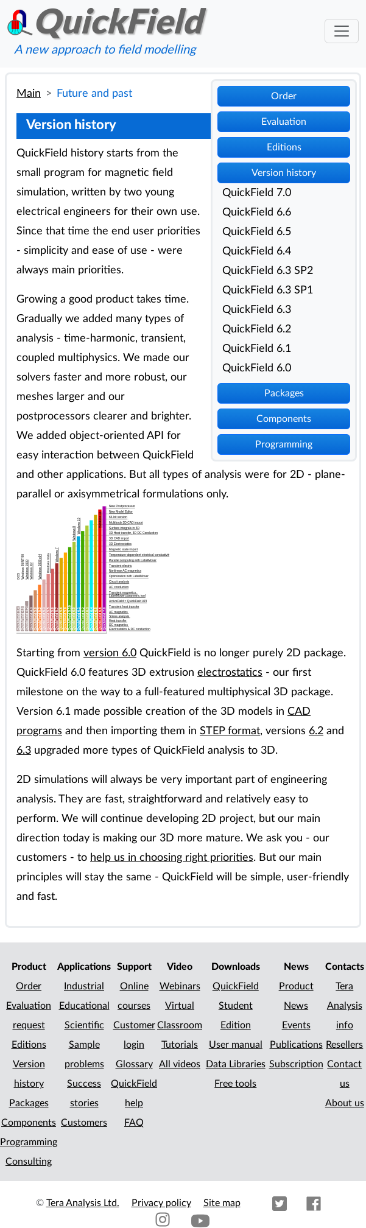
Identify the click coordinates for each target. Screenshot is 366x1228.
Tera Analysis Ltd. (82, 1203)
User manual (235, 1045)
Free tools (235, 1084)
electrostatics (229, 672)
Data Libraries (236, 1064)
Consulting (28, 1162)
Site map (222, 1203)
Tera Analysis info (344, 1005)
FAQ (134, 1123)
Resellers (344, 1045)
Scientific (84, 1025)
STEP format (230, 731)
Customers (84, 1123)
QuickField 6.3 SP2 (267, 270)
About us (344, 1103)
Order (284, 96)
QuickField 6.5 (256, 231)
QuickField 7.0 (256, 192)
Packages (284, 393)
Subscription (296, 1064)
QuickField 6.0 (256, 368)
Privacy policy (161, 1203)
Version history (284, 173)
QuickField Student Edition (236, 1005)
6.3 (23, 750)
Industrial (84, 986)
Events (296, 1025)
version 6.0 (109, 653)
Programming (283, 444)
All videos (179, 1064)
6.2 (316, 731)
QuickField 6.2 (256, 329)
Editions (284, 147)
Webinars (180, 986)
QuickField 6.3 (256, 309)
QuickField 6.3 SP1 (267, 290)
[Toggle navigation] (342, 31)
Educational (84, 1006)
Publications (296, 1045)
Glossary (134, 1064)
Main (28, 93)
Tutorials (179, 1045)
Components (283, 419)
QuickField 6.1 (256, 348)
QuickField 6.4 (256, 251)
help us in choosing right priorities (171, 857)
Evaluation (283, 122)
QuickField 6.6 (256, 212)
